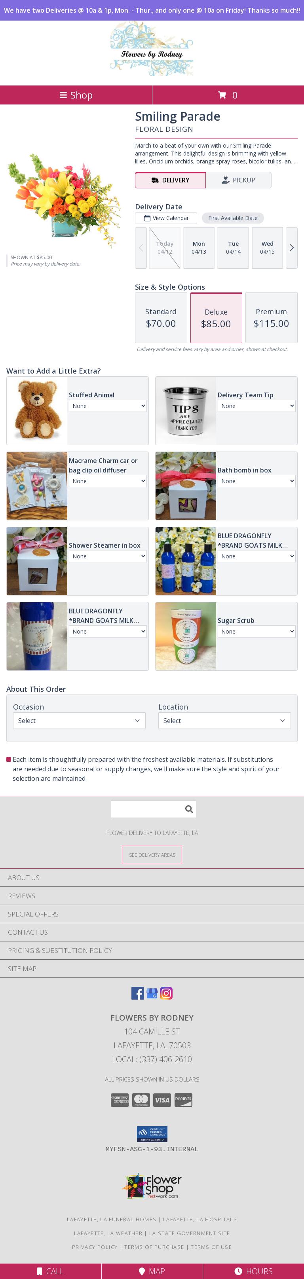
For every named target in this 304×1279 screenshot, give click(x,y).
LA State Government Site (189, 1233)
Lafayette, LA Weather (108, 1233)
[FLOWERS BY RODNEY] (152, 74)
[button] (152, 1134)
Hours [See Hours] (253, 1271)
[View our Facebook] (137, 997)
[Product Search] (153, 809)
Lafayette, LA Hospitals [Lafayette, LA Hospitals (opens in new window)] (200, 1219)
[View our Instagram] (166, 997)
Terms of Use (211, 1247)
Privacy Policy (95, 1247)
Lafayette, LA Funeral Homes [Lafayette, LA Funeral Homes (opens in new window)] (111, 1219)
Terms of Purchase (154, 1247)
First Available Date (233, 218)
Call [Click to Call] (50, 1271)
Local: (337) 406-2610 (152, 1059)
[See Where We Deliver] (152, 854)
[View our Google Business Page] (152, 997)
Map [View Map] (152, 1271)
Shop (76, 94)
